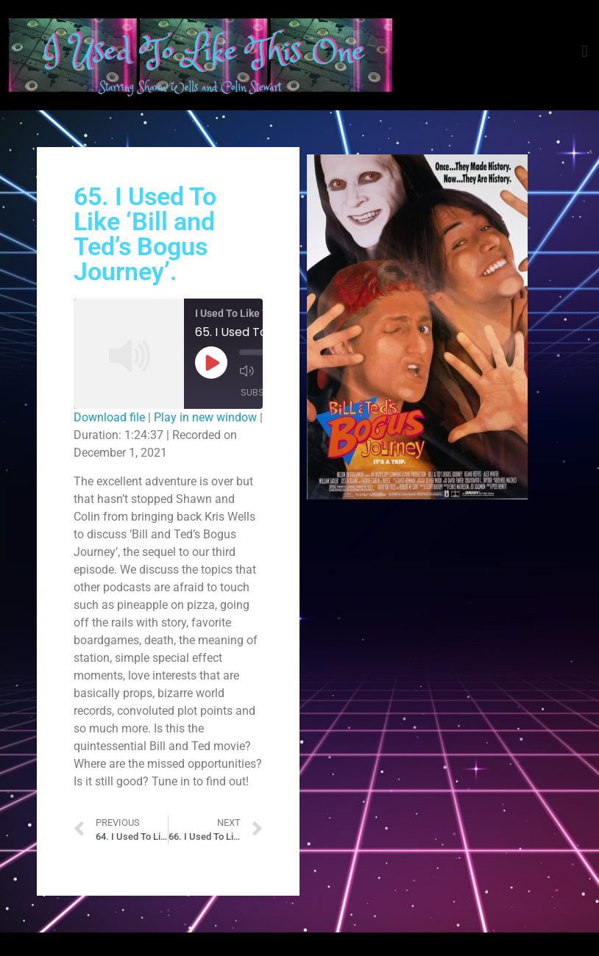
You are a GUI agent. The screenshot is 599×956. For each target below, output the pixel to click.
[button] (585, 52)
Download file (109, 417)
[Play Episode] (211, 362)
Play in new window (205, 417)
